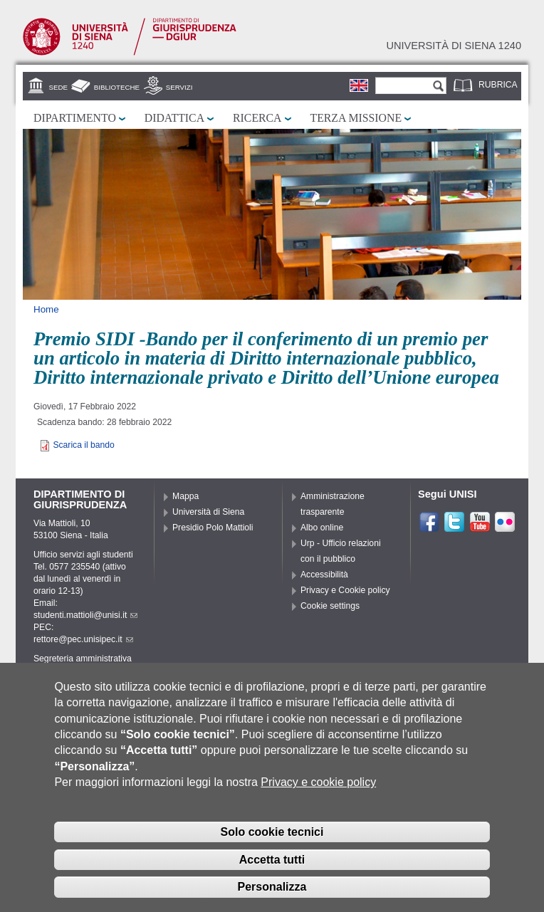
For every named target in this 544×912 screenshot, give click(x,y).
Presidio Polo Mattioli (212, 528)
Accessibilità (324, 575)
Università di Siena (208, 512)
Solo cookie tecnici (272, 850)
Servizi (179, 87)
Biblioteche (117, 87)
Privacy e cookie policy (318, 801)
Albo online (321, 528)
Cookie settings (330, 606)
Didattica (174, 118)
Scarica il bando (84, 445)
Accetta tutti (272, 878)
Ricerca (257, 118)
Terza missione (356, 118)
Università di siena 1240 (453, 45)
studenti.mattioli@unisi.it (85, 615)
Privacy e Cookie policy (345, 590)
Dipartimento (74, 118)
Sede (58, 87)
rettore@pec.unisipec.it (83, 639)
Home (46, 309)
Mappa (185, 496)
